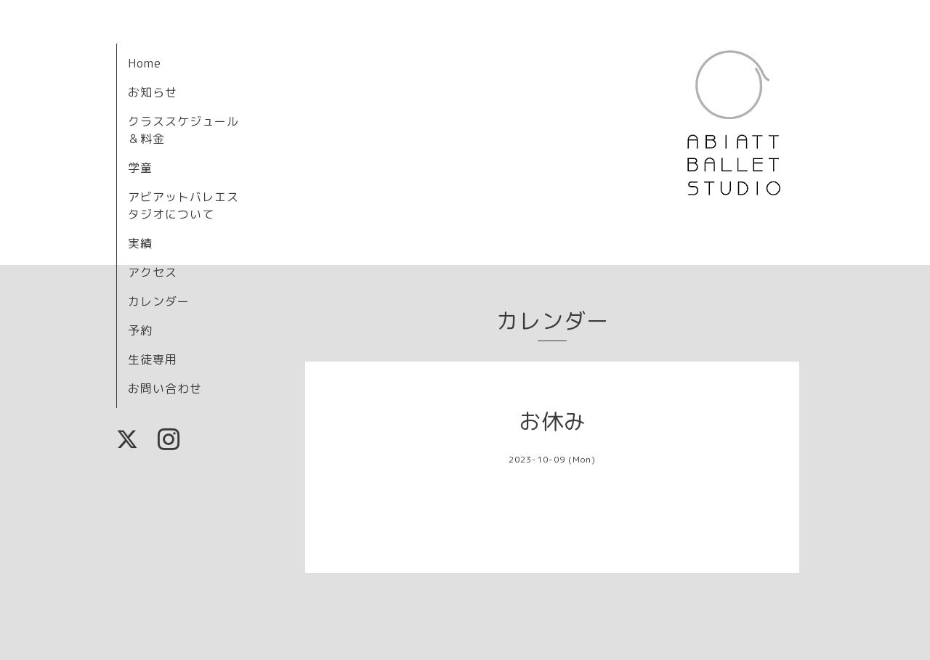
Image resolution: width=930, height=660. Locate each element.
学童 (140, 168)
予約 (140, 330)
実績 (140, 243)
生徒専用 (152, 359)
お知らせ (152, 92)
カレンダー (159, 301)
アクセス (152, 272)
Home (144, 63)
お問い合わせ (165, 388)
